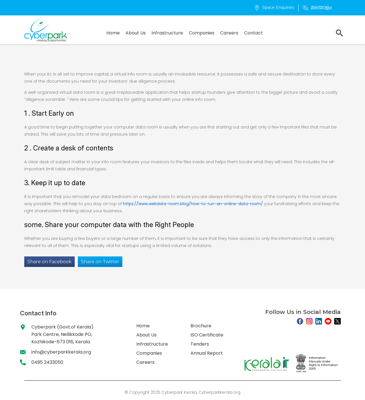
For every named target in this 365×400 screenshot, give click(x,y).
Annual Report (206, 353)
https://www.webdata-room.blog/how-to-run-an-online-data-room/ (193, 204)
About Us (135, 33)
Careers (229, 33)
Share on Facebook (49, 261)
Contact (253, 33)
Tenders (199, 344)
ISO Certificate (206, 335)
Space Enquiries (274, 7)
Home (113, 33)
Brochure (200, 326)
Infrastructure (167, 33)
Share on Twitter (100, 261)
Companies (201, 33)
